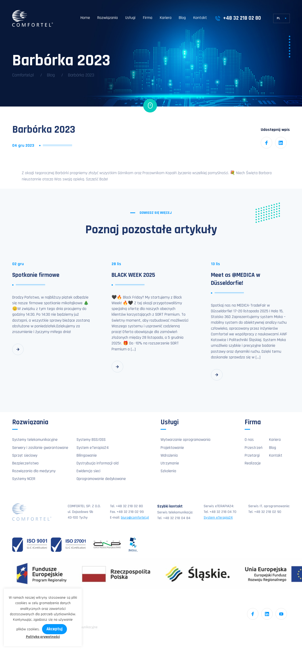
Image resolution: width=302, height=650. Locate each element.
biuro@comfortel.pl (135, 517)
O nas (249, 439)
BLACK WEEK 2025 (133, 275)
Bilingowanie (87, 455)
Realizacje (253, 463)
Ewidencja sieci (88, 471)
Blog (182, 17)
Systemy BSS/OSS (91, 439)
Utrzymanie (170, 463)
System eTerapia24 (93, 447)
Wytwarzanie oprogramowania (185, 439)
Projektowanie (172, 447)
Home (85, 17)
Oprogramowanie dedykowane (101, 478)
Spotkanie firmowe (35, 275)
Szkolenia (168, 471)
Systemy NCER (23, 478)
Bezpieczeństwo (25, 463)
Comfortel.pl (23, 75)
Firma (147, 17)
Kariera (165, 17)
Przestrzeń (254, 447)
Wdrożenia (169, 455)
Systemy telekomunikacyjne (35, 439)
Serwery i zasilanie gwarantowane (40, 447)
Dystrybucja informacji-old (98, 463)
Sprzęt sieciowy (24, 455)
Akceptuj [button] (54, 629)
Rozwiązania (107, 17)
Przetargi (252, 455)
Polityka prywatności (43, 636)
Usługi (130, 17)
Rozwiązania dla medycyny (34, 471)
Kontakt (200, 17)
